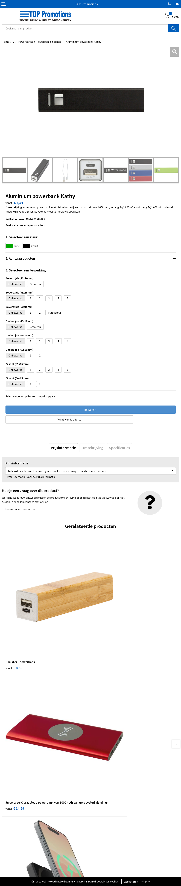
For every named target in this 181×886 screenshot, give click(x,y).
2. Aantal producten (20, 258)
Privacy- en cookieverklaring (19, 874)
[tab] (63, 447)
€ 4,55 (13, 631)
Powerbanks (25, 41)
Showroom (99, 869)
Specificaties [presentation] (119, 447)
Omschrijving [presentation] (92, 447)
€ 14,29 (103, 635)
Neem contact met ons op (20, 509)
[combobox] (85, 28)
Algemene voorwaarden (16, 869)
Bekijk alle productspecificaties (25, 225)
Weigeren (145, 881)
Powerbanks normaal (49, 41)
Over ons (97, 808)
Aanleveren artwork (104, 874)
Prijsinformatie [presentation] (63, 447)
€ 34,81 (14, 745)
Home (5, 41)
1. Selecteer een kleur (21, 237)
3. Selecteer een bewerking (25, 270)
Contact (97, 813)
